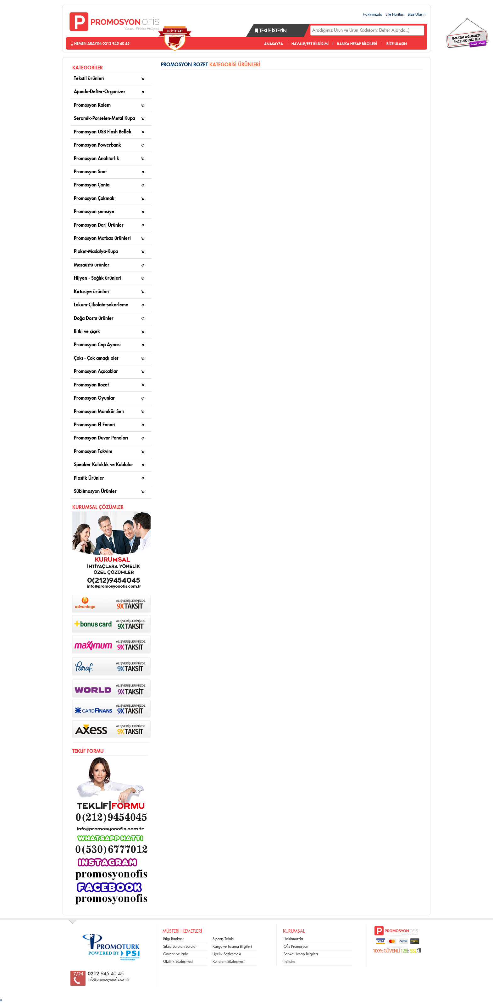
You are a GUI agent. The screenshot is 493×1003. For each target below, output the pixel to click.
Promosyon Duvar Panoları (101, 438)
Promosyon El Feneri (94, 425)
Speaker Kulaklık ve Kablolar (103, 464)
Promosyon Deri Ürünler (99, 225)
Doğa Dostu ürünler (94, 318)
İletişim (289, 961)
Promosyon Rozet (91, 385)
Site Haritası (395, 14)
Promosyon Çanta (91, 185)
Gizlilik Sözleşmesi (178, 961)
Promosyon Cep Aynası (97, 344)
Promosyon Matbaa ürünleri (102, 238)
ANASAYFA (273, 44)
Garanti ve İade (175, 954)
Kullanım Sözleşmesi (229, 961)
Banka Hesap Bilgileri (301, 954)
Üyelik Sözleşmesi (227, 954)
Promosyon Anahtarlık (96, 158)
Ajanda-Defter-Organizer (99, 91)
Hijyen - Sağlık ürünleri (97, 278)
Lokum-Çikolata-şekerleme (101, 305)
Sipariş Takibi (223, 939)
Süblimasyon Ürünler (95, 491)
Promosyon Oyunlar (94, 398)
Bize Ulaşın (416, 14)
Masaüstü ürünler (91, 265)
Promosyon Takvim (93, 451)
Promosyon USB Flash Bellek (102, 132)
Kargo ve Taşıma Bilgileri (232, 946)
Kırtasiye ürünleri (91, 291)
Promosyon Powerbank (97, 145)
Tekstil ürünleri (89, 78)
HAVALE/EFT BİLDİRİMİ (310, 44)
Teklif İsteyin (270, 31)
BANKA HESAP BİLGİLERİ (357, 44)
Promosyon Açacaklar (96, 371)
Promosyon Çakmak (94, 198)
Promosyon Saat (90, 172)
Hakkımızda (372, 14)
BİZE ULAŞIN (396, 44)
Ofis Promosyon (296, 946)
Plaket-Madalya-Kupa (96, 251)
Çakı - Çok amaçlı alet (96, 358)
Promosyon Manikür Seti (99, 411)
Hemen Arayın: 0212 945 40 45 (100, 44)
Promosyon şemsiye (94, 211)
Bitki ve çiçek (87, 331)
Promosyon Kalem (92, 105)
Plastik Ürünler (89, 478)
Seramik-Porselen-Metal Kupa (104, 118)
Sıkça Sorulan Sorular (180, 946)
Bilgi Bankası (173, 939)
